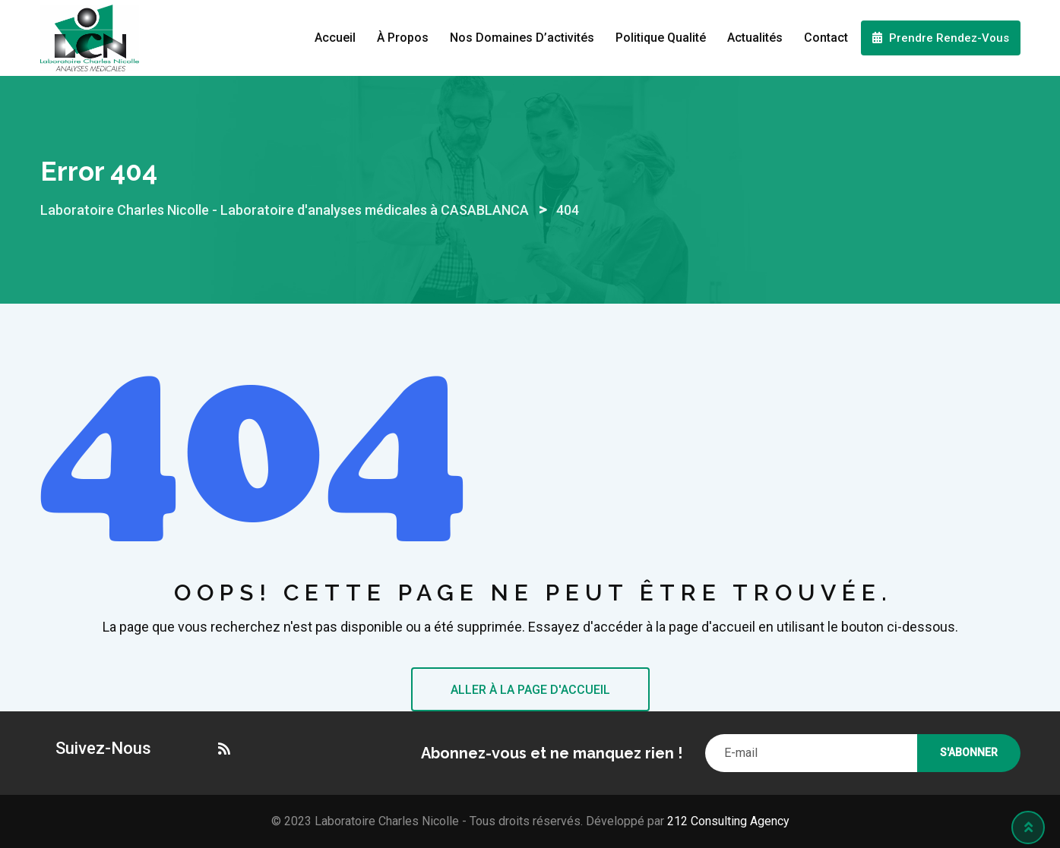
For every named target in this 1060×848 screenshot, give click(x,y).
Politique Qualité (660, 37)
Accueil (335, 37)
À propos (403, 37)
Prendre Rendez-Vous (940, 38)
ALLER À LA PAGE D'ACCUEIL (530, 689)
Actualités (755, 37)
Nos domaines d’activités (522, 37)
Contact (826, 37)
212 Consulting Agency (726, 821)
